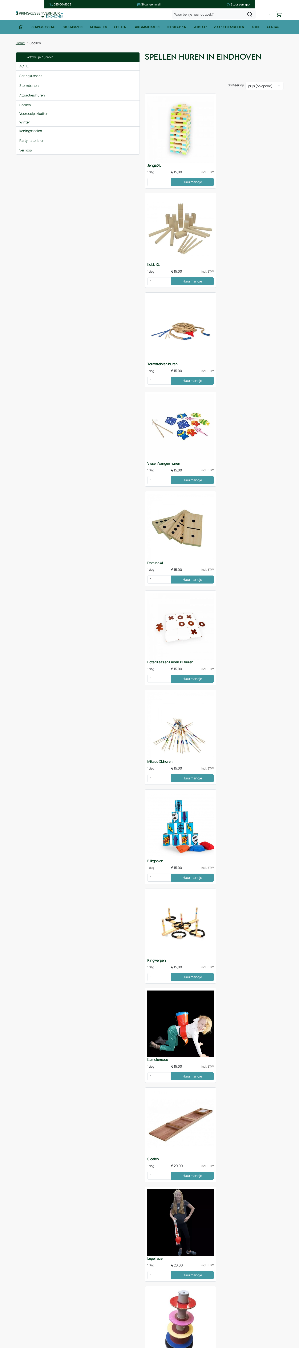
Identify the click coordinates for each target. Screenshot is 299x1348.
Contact (275, 29)
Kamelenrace (97, 434)
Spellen (120, 29)
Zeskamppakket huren (104, 1074)
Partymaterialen (146, 29)
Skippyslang (232, 708)
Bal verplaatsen (98, 617)
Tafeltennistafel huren (104, 983)
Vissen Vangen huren (103, 251)
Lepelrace (230, 434)
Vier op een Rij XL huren (172, 800)
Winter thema (30, 1330)
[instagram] (238, 1327)
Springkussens (42, 29)
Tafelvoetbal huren (237, 983)
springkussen (126, 1208)
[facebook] (224, 1327)
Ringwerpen (232, 343)
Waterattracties (32, 1305)
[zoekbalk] (215, 15)
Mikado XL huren (99, 343)
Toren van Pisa (98, 526)
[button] (72, 77)
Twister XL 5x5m (99, 891)
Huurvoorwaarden (170, 1271)
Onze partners (99, 1301)
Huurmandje (125, 177)
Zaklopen (230, 526)
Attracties (97, 29)
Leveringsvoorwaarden (173, 1288)
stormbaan (174, 1208)
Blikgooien (163, 343)
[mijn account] (268, 15)
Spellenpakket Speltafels (174, 1074)
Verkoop (200, 29)
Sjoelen (160, 434)
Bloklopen (230, 617)
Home (20, 44)
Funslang (162, 708)
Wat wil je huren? (36, 59)
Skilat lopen (164, 526)
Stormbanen (72, 29)
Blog (91, 1293)
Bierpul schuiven (100, 800)
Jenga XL (93, 160)
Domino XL (163, 251)
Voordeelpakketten (229, 29)
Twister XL (165, 1147)
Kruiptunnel (232, 800)
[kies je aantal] (96, 177)
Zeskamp (27, 1322)
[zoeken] (251, 15)
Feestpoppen (176, 29)
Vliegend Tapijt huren (103, 708)
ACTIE (24, 67)
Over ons (95, 1284)
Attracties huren (32, 96)
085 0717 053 (245, 1288)
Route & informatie (102, 1276)
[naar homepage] (41, 15)
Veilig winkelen (167, 1280)
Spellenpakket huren (171, 891)
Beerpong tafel (166, 617)
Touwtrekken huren (238, 160)
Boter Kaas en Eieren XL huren (246, 251)
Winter (24, 123)
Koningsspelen (30, 132)
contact (189, 1213)
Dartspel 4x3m (234, 891)
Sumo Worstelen (167, 983)
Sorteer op (236, 89)
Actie (256, 29)
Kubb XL (161, 160)
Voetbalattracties (33, 1313)
